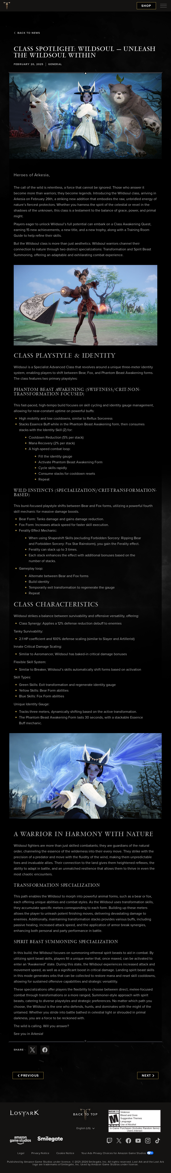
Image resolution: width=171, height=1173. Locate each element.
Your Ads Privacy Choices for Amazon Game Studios (117, 1153)
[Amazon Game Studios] (20, 1140)
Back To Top (85, 1114)
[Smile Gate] (50, 1140)
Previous (28, 1075)
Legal (20, 1153)
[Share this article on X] (32, 1049)
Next (148, 1075)
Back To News (26, 33)
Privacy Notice (40, 1153)
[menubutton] (163, 5)
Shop (146, 6)
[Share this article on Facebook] (44, 1049)
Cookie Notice (65, 1153)
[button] (85, 116)
